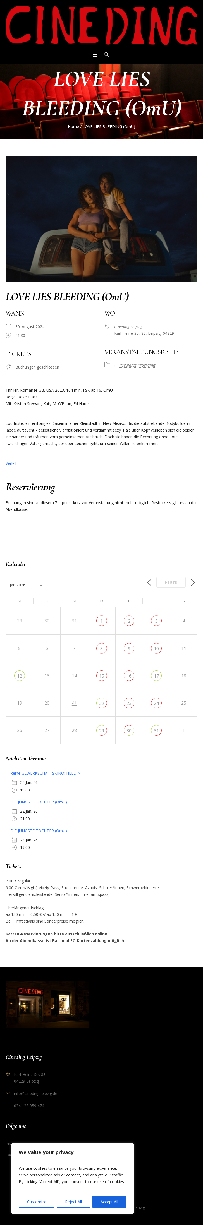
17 (156, 676)
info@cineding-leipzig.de (35, 1093)
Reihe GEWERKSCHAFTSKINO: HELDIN (45, 773)
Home (73, 126)
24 (156, 703)
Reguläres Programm (138, 365)
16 (129, 676)
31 (156, 731)
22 (101, 703)
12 (19, 676)
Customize (36, 1201)
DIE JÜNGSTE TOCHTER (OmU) (38, 802)
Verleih (12, 463)
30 (129, 731)
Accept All (109, 1201)
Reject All (73, 1201)
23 (129, 703)
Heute (171, 582)
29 (101, 731)
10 (156, 649)
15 (101, 676)
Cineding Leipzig (128, 326)
